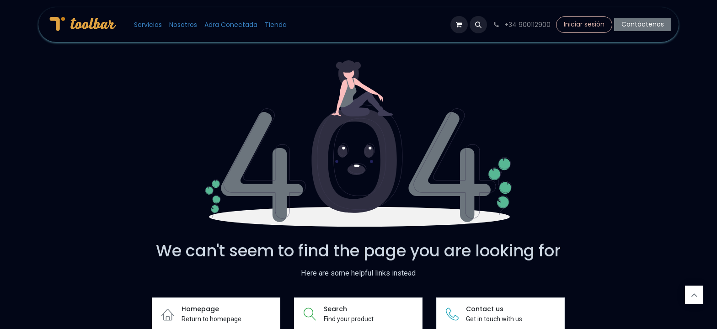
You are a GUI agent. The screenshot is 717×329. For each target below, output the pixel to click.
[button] (478, 24)
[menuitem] (148, 24)
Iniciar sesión (584, 24)
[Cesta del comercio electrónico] (459, 24)
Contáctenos (642, 24)
